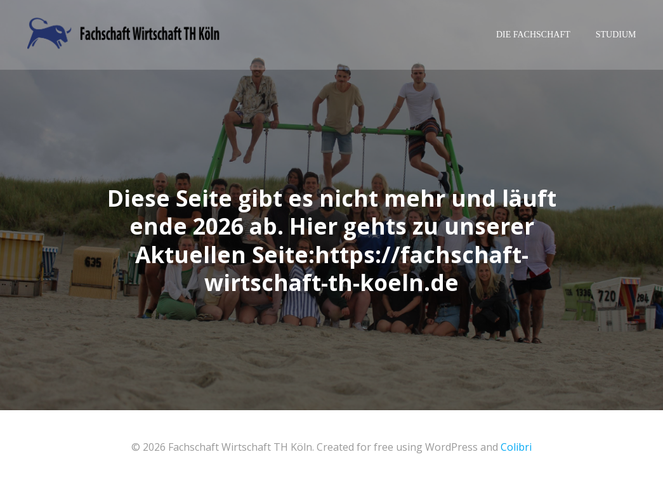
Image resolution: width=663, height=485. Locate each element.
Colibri (516, 447)
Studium (616, 34)
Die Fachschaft (533, 34)
